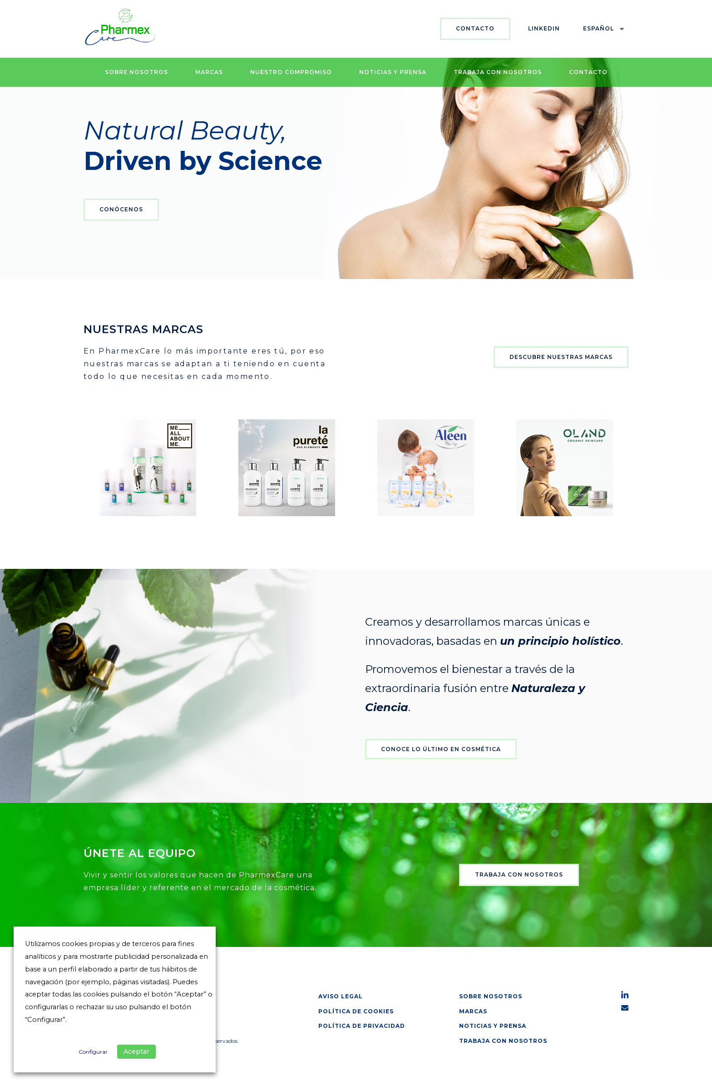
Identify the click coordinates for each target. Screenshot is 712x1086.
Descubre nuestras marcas (561, 357)
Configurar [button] (93, 1051)
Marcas (209, 72)
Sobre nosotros (136, 72)
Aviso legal (340, 996)
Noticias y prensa (392, 72)
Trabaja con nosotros (498, 72)
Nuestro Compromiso (291, 72)
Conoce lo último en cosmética (441, 749)
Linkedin (544, 28)
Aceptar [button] (136, 1051)
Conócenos (121, 209)
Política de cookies (356, 1011)
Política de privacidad (361, 1025)
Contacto (475, 28)
